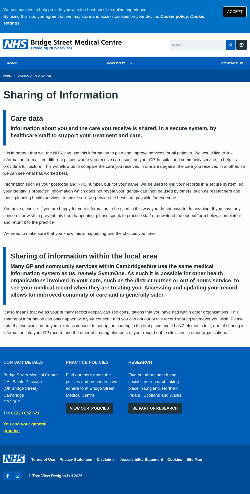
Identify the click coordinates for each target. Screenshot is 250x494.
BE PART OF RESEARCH (155, 408)
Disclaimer (106, 459)
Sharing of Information (34, 75)
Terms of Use (43, 459)
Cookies (174, 459)
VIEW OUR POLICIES (89, 408)
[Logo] (62, 44)
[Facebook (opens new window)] (7, 475)
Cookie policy (174, 16)
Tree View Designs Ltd (52, 476)
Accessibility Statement (141, 459)
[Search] (198, 45)
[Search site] (230, 45)
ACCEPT (235, 12)
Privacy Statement (75, 459)
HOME (12, 63)
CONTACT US (232, 63)
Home (7, 75)
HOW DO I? (116, 63)
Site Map (194, 459)
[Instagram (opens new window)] (17, 475)
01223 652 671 (25, 413)
